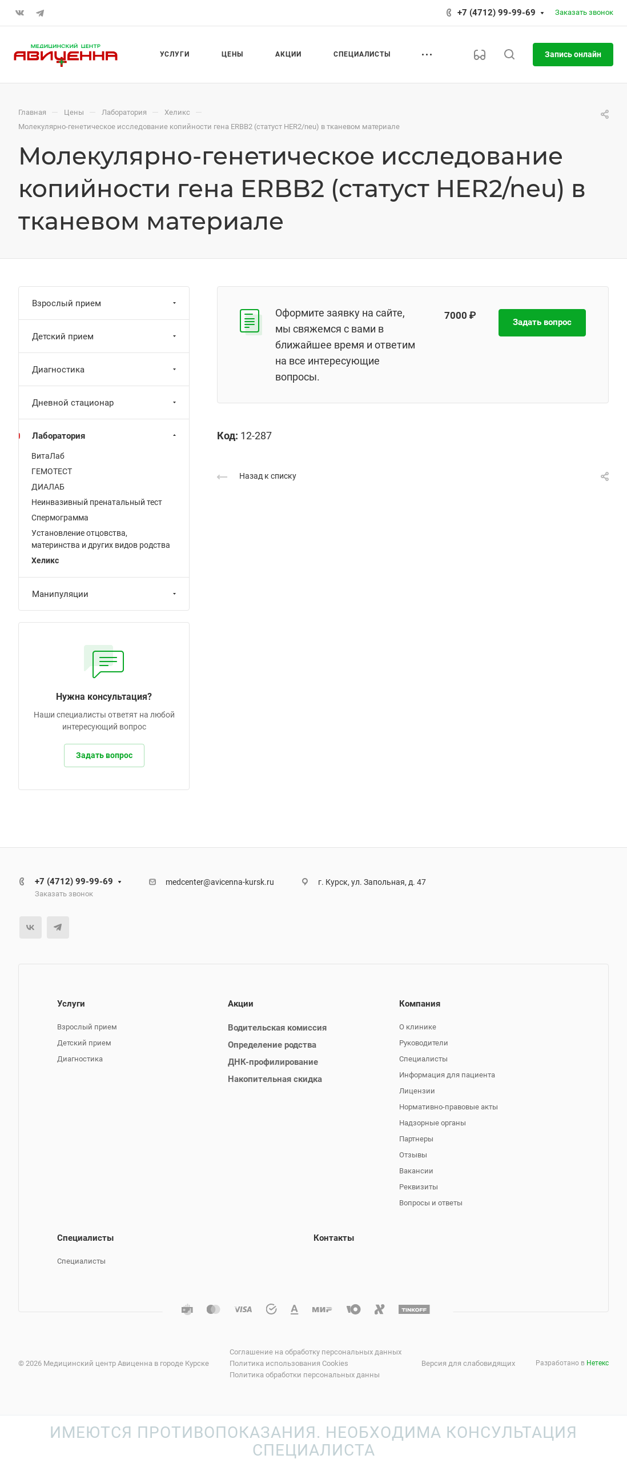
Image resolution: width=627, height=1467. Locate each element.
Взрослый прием (105, 303)
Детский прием (105, 336)
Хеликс (45, 560)
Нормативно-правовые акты (448, 1107)
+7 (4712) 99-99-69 (496, 12)
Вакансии (416, 1171)
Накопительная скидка (275, 1079)
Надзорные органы (432, 1123)
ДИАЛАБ (48, 486)
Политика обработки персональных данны (305, 1374)
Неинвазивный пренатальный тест (96, 502)
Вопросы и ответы (431, 1203)
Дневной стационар (105, 403)
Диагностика (105, 369)
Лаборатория (105, 436)
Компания (419, 1004)
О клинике (417, 1027)
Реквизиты (418, 1187)
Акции (241, 1004)
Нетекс (597, 1363)
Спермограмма (60, 517)
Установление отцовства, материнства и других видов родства (100, 539)
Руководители (423, 1043)
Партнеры (416, 1139)
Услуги (71, 1004)
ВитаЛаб (48, 455)
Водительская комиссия (277, 1028)
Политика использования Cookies (289, 1363)
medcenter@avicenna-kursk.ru (220, 882)
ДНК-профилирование (273, 1062)
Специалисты (423, 1059)
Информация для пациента (447, 1075)
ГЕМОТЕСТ (51, 471)
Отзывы (413, 1155)
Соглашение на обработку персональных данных (315, 1352)
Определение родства (272, 1045)
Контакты (334, 1238)
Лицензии (417, 1091)
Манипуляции (105, 594)
